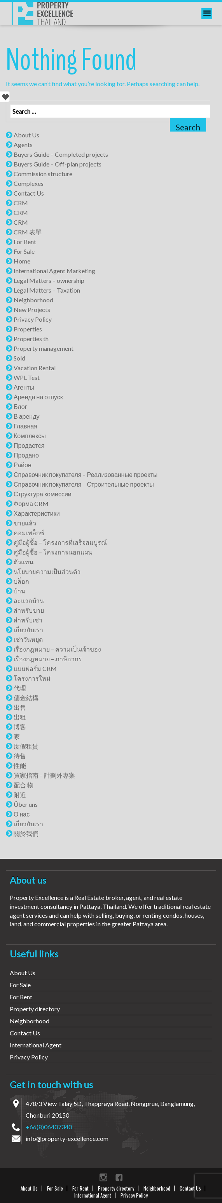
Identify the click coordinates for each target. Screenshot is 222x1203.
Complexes (29, 183)
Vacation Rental (35, 367)
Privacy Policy (33, 319)
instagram (103, 1177)
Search (188, 127)
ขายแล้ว (25, 523)
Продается (29, 445)
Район (22, 464)
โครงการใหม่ (32, 678)
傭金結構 (26, 697)
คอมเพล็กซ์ (29, 532)
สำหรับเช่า (28, 620)
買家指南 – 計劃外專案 (44, 775)
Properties (28, 329)
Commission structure (43, 173)
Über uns (26, 804)
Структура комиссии (43, 493)
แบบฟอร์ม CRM (35, 668)
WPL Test (27, 377)
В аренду (27, 416)
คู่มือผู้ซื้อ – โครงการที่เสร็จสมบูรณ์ (60, 542)
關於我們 (26, 833)
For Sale (24, 251)
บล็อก (21, 581)
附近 (20, 794)
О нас (22, 814)
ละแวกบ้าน (29, 600)
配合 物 (23, 785)
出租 (20, 717)
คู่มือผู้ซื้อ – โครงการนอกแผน (53, 552)
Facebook (119, 1177)
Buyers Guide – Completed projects (61, 154)
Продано (26, 455)
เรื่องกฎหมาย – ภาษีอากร (48, 658)
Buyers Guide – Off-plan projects (57, 164)
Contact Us (29, 193)
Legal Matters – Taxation (47, 290)
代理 (20, 688)
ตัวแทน (23, 561)
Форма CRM (31, 503)
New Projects (32, 309)
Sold (19, 358)
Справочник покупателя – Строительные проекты (84, 484)
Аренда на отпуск (38, 396)
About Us (26, 135)
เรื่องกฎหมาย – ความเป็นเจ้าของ (57, 649)
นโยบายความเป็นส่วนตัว (47, 571)
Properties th (31, 338)
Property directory (35, 1008)
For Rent (25, 241)
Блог (20, 406)
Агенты (24, 387)
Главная (25, 426)
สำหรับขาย (29, 610)
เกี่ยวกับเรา (28, 629)
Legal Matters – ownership (49, 280)
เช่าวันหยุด (28, 639)
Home (22, 261)
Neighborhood (33, 299)
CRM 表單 (28, 232)
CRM (21, 202)
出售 (20, 707)
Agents (23, 144)
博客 (20, 726)
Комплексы (30, 435)
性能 (20, 765)
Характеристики (37, 513)
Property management (43, 348)
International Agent (35, 1045)
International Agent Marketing (54, 270)
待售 (20, 755)
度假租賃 (26, 746)
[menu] (206, 13)
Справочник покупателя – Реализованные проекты (85, 474)
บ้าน (19, 591)
